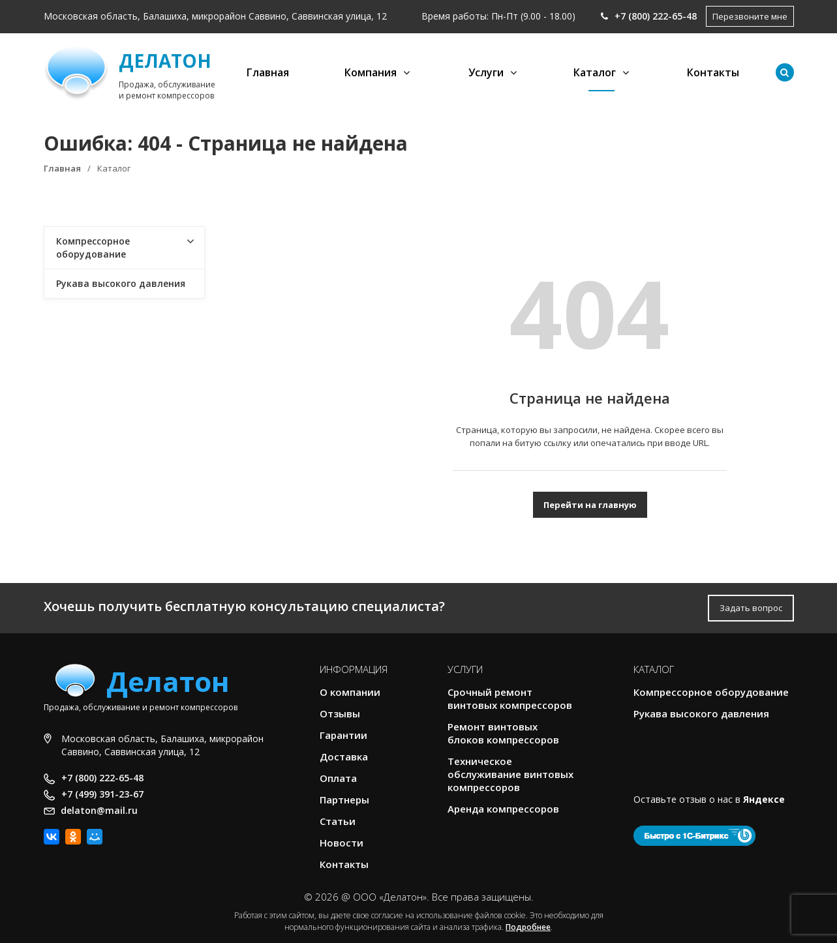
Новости (341, 842)
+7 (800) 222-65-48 (649, 16)
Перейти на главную (590, 505)
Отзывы (340, 713)
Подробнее (528, 927)
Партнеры (344, 799)
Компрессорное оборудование (93, 247)
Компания (370, 72)
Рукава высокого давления (120, 283)
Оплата (338, 778)
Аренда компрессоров (503, 808)
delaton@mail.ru (99, 810)
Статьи (338, 821)
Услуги (486, 72)
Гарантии (343, 734)
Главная (268, 72)
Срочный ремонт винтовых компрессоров (510, 698)
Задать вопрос (751, 608)
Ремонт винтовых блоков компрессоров (503, 733)
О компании (350, 691)
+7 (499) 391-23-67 (102, 794)
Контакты (713, 72)
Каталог (594, 72)
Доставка (344, 756)
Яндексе (764, 799)
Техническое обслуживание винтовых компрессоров (510, 774)
